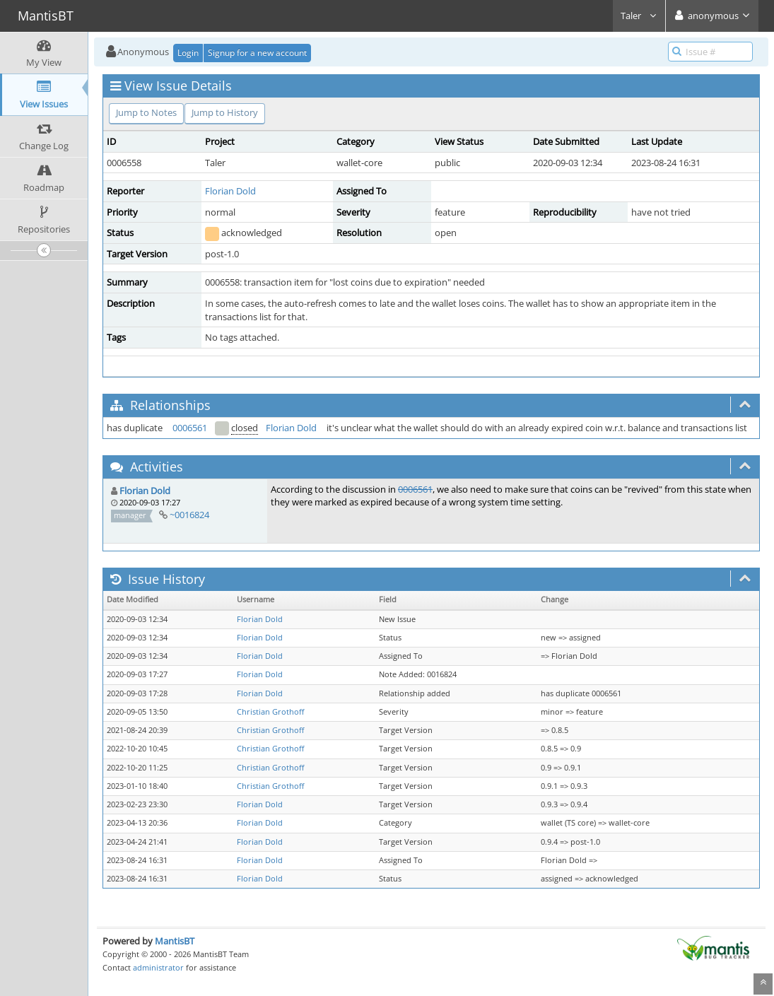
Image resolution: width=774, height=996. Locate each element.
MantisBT (174, 941)
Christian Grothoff (270, 712)
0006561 (189, 427)
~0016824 (189, 514)
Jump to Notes (146, 112)
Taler (638, 15)
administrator (158, 967)
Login (188, 53)
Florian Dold (230, 190)
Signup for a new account (257, 53)
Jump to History (225, 112)
